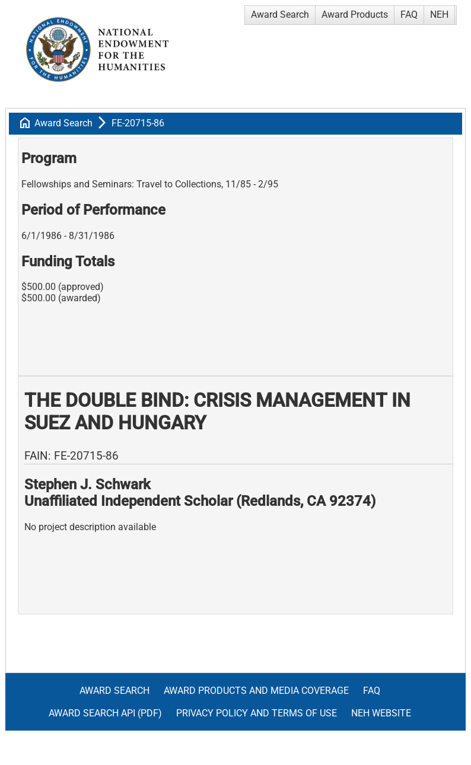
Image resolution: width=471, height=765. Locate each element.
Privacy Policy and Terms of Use (256, 713)
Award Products (355, 14)
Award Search (280, 14)
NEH (439, 14)
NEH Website (381, 713)
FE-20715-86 (138, 123)
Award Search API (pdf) (105, 713)
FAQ (409, 14)
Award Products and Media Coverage (256, 690)
